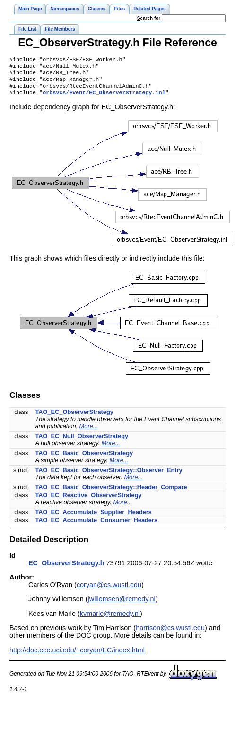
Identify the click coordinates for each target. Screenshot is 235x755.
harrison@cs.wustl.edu (170, 633)
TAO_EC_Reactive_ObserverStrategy (88, 500)
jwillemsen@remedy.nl (122, 604)
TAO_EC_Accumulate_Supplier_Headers (93, 517)
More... (88, 431)
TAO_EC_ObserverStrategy (74, 417)
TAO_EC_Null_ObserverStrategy (81, 441)
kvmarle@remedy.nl (110, 619)
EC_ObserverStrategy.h (66, 568)
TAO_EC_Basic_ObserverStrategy (84, 458)
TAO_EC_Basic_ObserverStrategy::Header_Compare (111, 492)
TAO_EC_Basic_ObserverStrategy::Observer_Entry (108, 475)
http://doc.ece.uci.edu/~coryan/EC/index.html (77, 655)
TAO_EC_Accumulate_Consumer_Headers (96, 525)
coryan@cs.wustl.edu (109, 590)
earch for (149, 18)
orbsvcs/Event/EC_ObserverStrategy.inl (104, 98)
